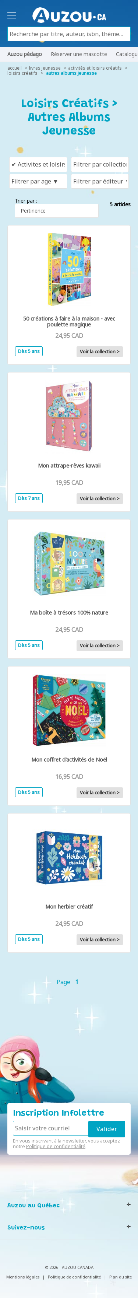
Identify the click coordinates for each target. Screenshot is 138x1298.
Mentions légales (22, 1277)
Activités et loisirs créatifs (95, 68)
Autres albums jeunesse (71, 73)
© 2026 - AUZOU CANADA (69, 1267)
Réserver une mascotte (79, 53)
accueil (14, 68)
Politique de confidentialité (55, 1146)
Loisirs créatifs (22, 73)
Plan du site (120, 1277)
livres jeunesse (45, 68)
